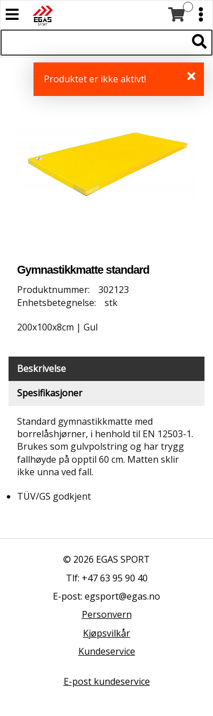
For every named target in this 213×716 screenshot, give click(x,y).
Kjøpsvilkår (106, 633)
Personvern (107, 614)
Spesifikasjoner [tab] (49, 393)
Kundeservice (106, 651)
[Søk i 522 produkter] (94, 43)
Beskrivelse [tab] (41, 368)
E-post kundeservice (107, 681)
